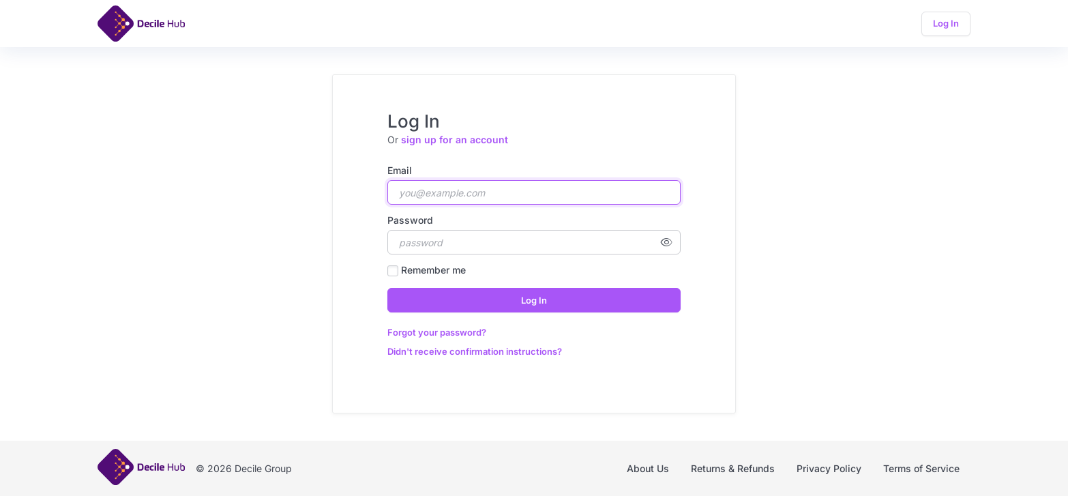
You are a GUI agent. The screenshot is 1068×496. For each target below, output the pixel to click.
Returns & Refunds (733, 468)
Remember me (433, 270)
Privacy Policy (829, 468)
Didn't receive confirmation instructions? (474, 351)
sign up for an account (454, 139)
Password (410, 220)
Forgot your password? (436, 332)
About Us (648, 468)
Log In (946, 23)
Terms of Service (921, 468)
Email (399, 170)
